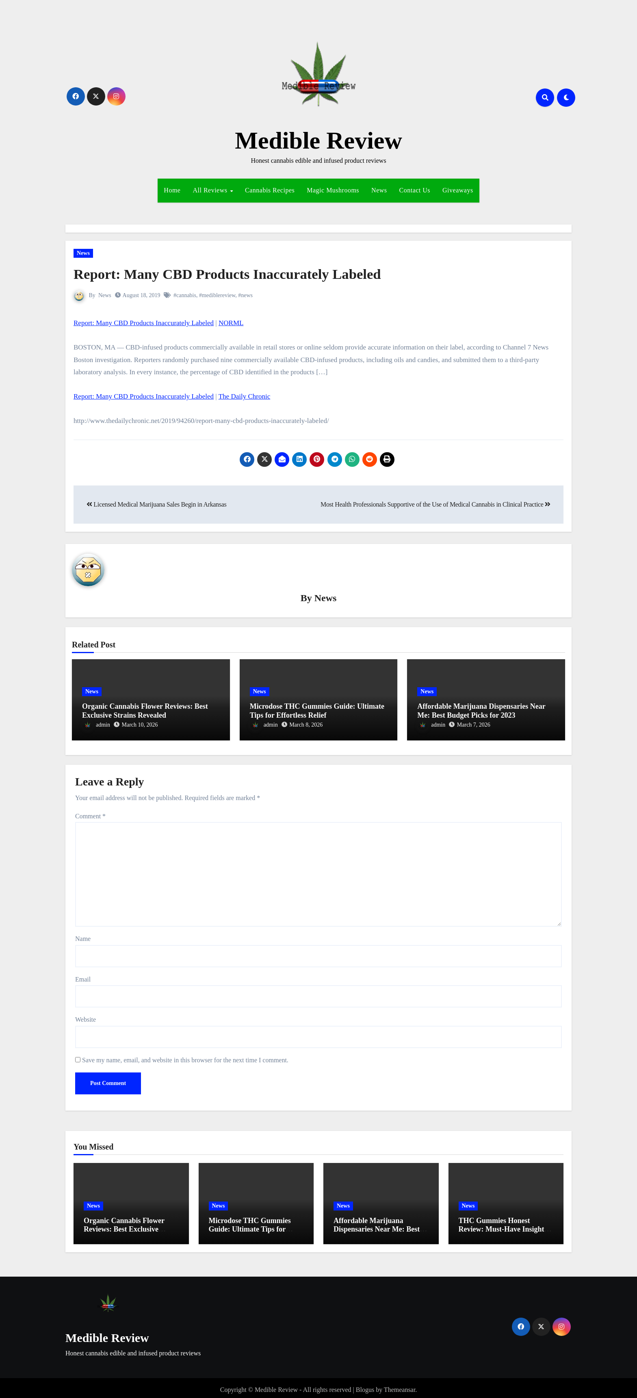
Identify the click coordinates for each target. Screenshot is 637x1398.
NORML (231, 323)
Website (85, 1015)
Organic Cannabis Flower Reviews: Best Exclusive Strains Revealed (145, 711)
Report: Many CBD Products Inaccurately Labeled (242, 273)
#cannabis (184, 295)
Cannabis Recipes (270, 190)
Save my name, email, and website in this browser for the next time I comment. (185, 1056)
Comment (90, 812)
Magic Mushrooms (333, 190)
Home (172, 190)
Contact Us (415, 190)
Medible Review (318, 140)
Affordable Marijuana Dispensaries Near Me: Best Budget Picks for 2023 (481, 711)
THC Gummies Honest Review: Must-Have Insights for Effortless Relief (503, 1225)
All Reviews (211, 190)
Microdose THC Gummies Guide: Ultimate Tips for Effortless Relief (317, 711)
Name (83, 934)
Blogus (365, 1385)
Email (83, 975)
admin (96, 726)
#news (245, 295)
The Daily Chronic (244, 396)
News (379, 190)
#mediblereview (217, 295)
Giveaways (457, 190)
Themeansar (399, 1385)
